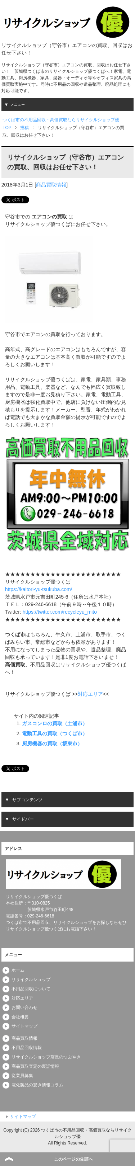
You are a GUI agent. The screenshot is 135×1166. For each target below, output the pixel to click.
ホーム (18, 970)
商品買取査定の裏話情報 (35, 1066)
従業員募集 (22, 1075)
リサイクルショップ (31, 979)
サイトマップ (24, 1026)
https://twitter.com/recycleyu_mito (60, 612)
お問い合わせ (24, 1007)
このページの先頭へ (73, 1159)
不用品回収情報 (27, 1047)
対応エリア (90, 694)
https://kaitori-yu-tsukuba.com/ (38, 589)
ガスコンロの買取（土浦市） (54, 723)
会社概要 (20, 1016)
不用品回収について (31, 988)
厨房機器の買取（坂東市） (52, 743)
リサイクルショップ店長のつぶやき (46, 1056)
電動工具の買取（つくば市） (54, 733)
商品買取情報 (51, 185)
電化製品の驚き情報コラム (37, 1084)
